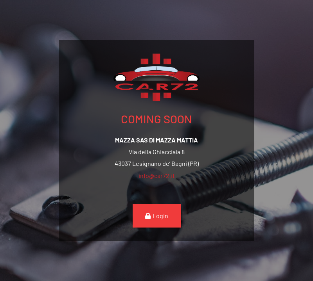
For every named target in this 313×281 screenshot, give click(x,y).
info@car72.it (157, 175)
